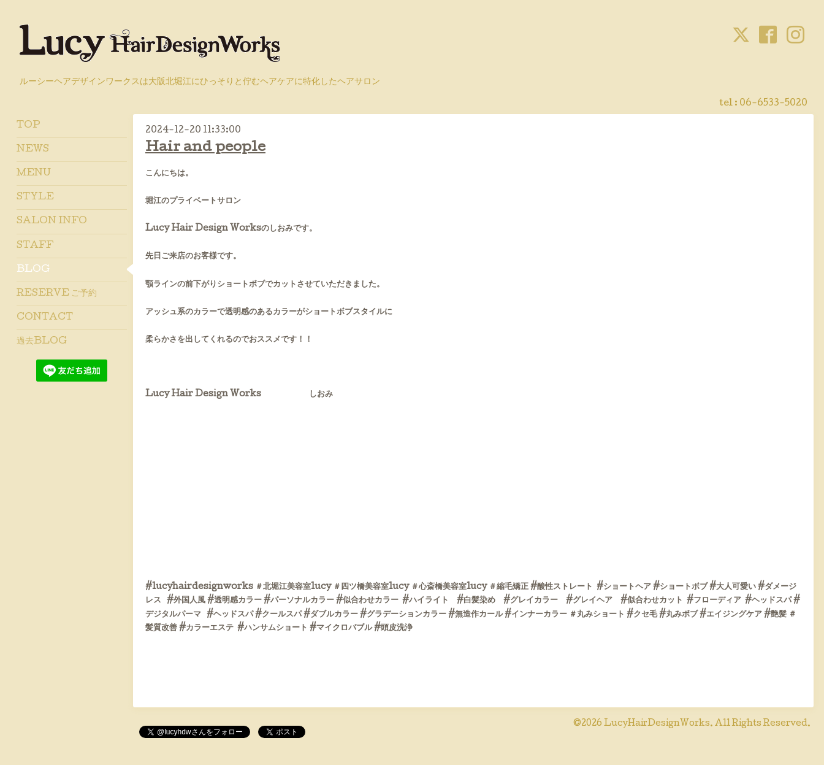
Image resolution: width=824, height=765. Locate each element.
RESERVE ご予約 (57, 294)
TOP (28, 126)
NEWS (33, 150)
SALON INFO (52, 221)
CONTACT (45, 318)
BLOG (33, 270)
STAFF (35, 246)
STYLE (35, 197)
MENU (34, 174)
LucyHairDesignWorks (657, 724)
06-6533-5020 (773, 104)
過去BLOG (42, 342)
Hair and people (205, 148)
